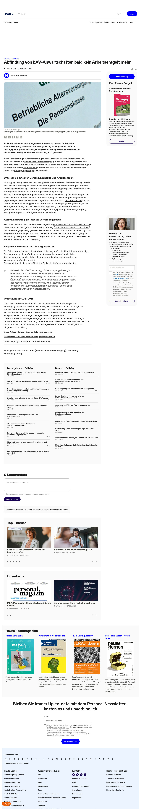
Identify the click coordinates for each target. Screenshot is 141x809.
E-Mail (46, 716)
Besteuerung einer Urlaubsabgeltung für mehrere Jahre (74, 429)
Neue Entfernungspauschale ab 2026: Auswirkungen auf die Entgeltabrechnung (28, 389)
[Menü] (21, 14)
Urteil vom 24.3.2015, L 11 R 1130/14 (72, 227)
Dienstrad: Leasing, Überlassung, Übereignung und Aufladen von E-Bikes (27, 443)
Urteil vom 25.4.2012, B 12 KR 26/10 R (71, 224)
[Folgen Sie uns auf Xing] (77, 774)
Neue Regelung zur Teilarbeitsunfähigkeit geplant (74, 388)
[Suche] (121, 14)
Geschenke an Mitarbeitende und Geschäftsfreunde (27, 398)
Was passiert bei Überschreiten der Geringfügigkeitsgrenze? (21, 424)
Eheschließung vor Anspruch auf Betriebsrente (27, 341)
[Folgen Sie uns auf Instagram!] (81, 774)
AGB (116, 274)
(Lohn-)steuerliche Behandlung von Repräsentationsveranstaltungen (69, 380)
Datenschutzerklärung (120, 279)
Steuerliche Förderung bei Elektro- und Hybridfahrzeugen (22, 415)
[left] (92, 561)
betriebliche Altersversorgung (39, 161)
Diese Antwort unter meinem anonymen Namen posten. (28, 494)
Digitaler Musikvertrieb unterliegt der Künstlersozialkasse (69, 413)
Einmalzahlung (30, 167)
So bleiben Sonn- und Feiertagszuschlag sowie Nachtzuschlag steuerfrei (25, 433)
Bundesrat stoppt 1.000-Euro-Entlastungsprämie (74, 372)
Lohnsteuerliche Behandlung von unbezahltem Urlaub (76, 421)
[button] (132, 13)
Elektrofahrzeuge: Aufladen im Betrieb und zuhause (27, 381)
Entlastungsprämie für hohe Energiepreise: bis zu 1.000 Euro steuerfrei (26, 373)
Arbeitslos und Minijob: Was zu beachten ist (72, 405)
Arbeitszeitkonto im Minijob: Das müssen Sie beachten (76, 437)
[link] (7, 22)
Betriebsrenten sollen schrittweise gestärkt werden (29, 336)
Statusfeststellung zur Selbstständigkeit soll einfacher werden (76, 445)
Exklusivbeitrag (15, 529)
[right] (96, 561)
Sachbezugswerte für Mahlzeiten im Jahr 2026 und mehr (27, 406)
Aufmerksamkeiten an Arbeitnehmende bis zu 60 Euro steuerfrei (28, 452)
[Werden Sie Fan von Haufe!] (85, 774)
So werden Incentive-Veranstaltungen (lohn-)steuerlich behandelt (70, 397)
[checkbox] (5, 494)
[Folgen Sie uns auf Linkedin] (73, 774)
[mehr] (132, 22)
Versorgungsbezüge (24, 170)
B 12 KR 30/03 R (73, 200)
